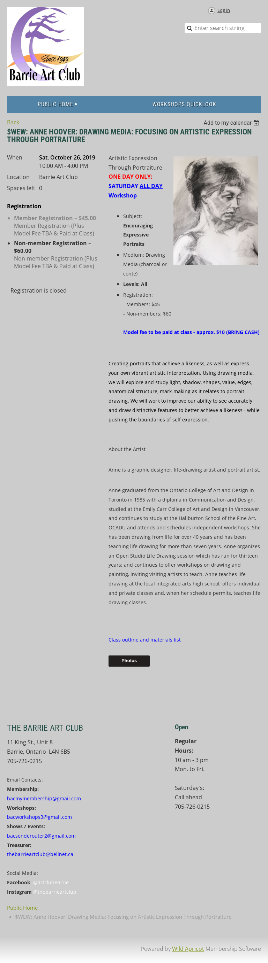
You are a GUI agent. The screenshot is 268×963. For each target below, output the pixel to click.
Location (18, 177)
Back (13, 122)
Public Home (22, 907)
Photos (129, 660)
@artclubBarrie (51, 882)
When (14, 157)
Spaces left (21, 188)
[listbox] (232, 122)
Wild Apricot (188, 949)
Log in (223, 10)
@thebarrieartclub (54, 891)
